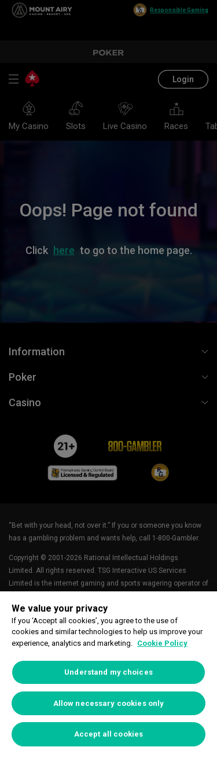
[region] (108, 674)
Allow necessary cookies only (108, 703)
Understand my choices (108, 672)
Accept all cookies (108, 734)
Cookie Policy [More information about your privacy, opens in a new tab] (162, 643)
